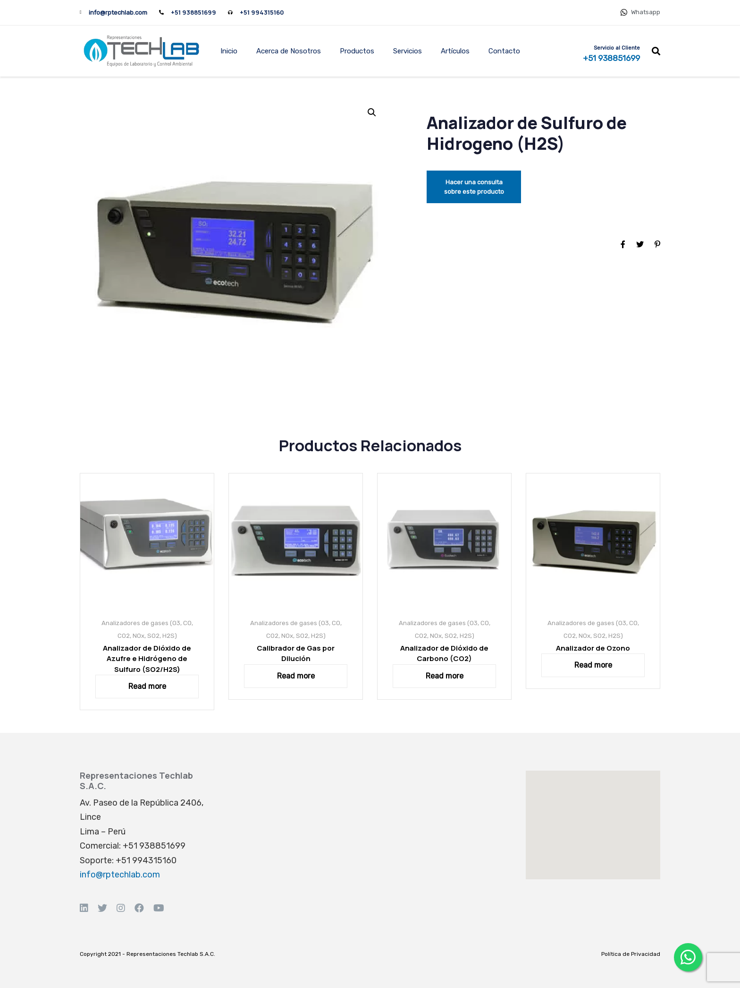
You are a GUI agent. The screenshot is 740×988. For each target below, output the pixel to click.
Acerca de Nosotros (288, 51)
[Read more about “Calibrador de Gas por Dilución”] (295, 676)
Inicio (228, 51)
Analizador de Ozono (593, 648)
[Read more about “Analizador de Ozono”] (593, 665)
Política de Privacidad (630, 954)
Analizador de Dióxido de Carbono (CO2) (444, 653)
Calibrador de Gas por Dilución (296, 653)
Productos (357, 51)
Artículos (455, 51)
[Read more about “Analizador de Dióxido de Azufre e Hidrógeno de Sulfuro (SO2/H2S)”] (147, 686)
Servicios (407, 51)
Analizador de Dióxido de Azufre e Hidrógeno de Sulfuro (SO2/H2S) (147, 658)
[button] (656, 51)
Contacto (504, 51)
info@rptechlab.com (118, 12)
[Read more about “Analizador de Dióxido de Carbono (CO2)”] (444, 676)
